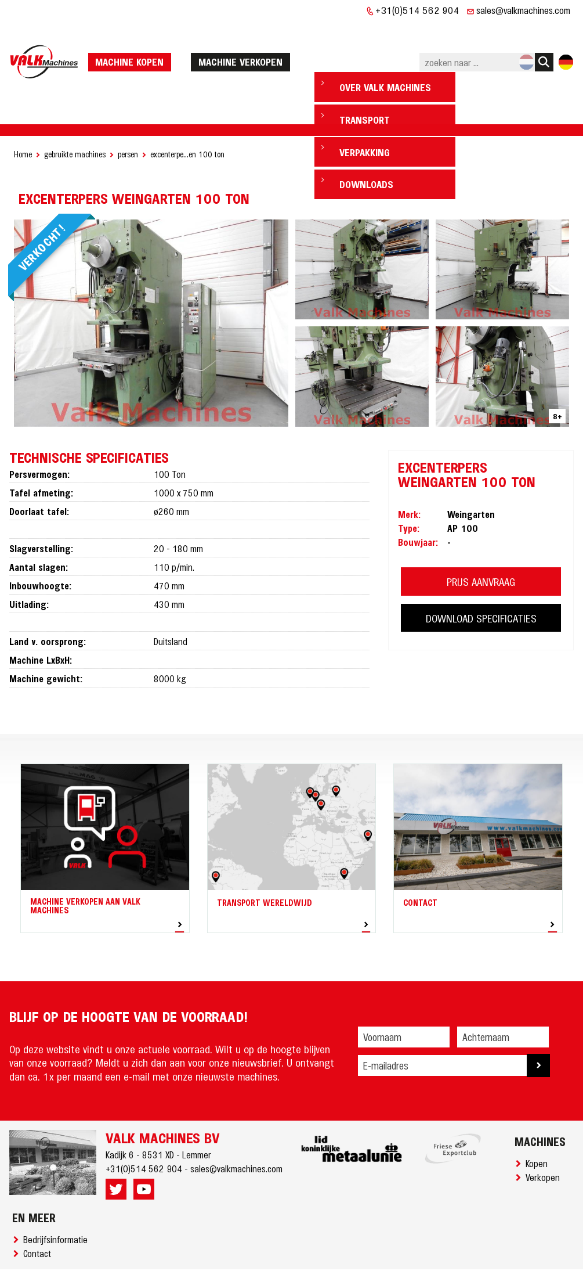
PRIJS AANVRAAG (481, 546)
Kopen (539, 1128)
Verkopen (545, 1141)
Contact (39, 1218)
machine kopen (133, 43)
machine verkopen (244, 43)
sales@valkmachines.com (523, 9)
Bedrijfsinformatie (58, 1204)
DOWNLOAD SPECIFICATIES (481, 582)
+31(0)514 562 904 (417, 9)
